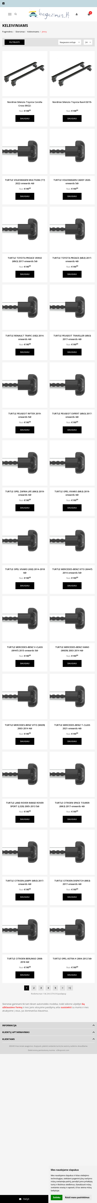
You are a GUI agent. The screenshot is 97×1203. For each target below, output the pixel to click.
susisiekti (66, 1007)
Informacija (9, 1025)
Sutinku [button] (56, 1197)
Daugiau (25, 118)
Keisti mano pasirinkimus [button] (77, 1197)
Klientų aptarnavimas (16, 1032)
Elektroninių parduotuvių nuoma (41, 1050)
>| (70, 987)
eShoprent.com (62, 1050)
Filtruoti (14, 42)
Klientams (8, 1039)
